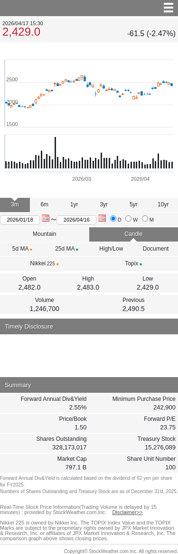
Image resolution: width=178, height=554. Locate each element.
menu (89, 8)
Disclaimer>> (127, 512)
